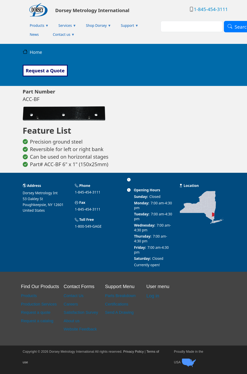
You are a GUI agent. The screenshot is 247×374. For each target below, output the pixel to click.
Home (36, 52)
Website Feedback (80, 329)
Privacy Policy (133, 351)
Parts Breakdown (120, 295)
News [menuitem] (34, 34)
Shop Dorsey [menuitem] (95, 26)
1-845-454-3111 (211, 9)
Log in (152, 295)
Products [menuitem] (36, 26)
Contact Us (73, 295)
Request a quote (35, 312)
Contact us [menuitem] (60, 35)
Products (29, 295)
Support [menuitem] (126, 26)
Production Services (39, 304)
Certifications (116, 304)
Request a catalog (37, 321)
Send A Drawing (119, 312)
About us (72, 321)
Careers (71, 304)
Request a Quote (45, 70)
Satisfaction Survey (81, 312)
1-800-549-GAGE (88, 226)
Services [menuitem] (63, 26)
